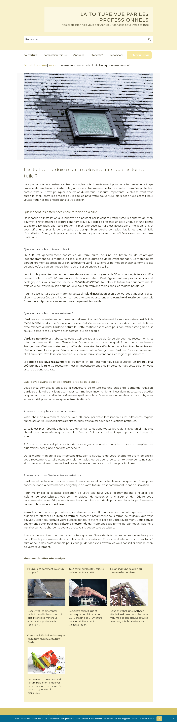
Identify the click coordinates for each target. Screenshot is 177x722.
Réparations (116, 55)
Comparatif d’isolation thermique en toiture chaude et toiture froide (46, 639)
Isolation (53, 65)
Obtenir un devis (139, 55)
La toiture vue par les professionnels (114, 17)
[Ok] (173, 718)
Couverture (30, 55)
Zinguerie (78, 55)
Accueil (28, 65)
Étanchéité (97, 55)
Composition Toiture (55, 55)
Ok (159, 718)
